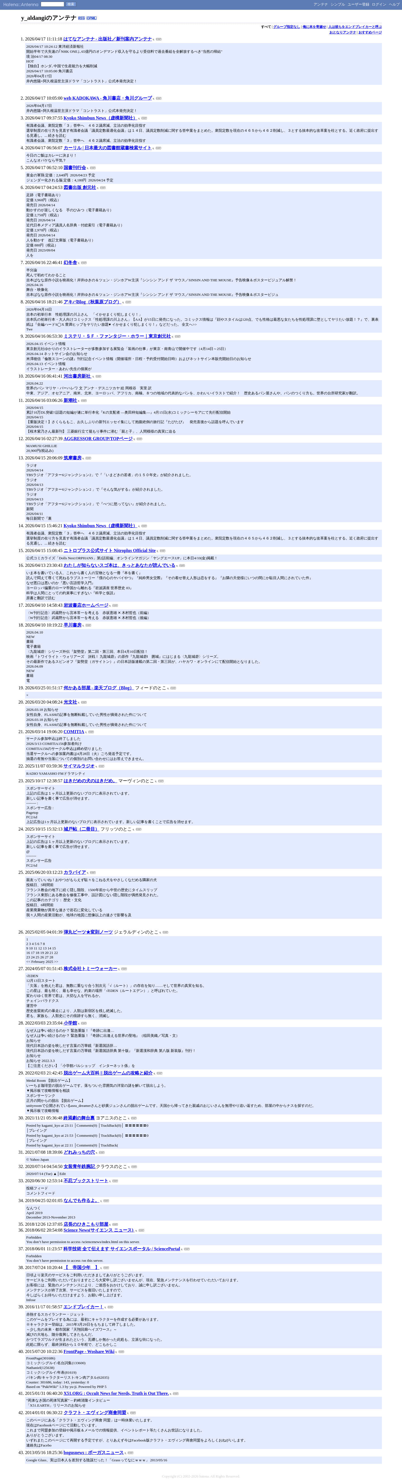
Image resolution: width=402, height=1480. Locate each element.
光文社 (70, 702)
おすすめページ (370, 32)
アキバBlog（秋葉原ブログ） (92, 301)
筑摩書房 (73, 457)
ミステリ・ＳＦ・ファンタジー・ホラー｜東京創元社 (117, 336)
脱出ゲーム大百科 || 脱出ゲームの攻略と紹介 (108, 1073)
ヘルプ (394, 4)
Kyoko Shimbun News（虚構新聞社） (100, 118)
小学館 (70, 1023)
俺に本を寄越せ (314, 27)
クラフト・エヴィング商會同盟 (95, 1412)
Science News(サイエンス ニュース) (99, 1230)
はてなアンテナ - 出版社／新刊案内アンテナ (107, 39)
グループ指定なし (286, 27)
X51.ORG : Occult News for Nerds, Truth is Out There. (116, 1393)
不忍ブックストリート (86, 1180)
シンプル (338, 4)
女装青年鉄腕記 (80, 1166)
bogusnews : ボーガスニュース (94, 1452)
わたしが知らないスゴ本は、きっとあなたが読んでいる (119, 565)
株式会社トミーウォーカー (90, 968)
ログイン (379, 4)
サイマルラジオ (79, 766)
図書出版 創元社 (80, 187)
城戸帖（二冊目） (81, 829)
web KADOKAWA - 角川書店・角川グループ (108, 98)
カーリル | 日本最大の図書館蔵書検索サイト (108, 147)
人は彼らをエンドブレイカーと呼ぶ (355, 27)
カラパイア (75, 872)
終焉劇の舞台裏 (79, 1118)
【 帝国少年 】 (81, 1267)
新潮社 (70, 400)
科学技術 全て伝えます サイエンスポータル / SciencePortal (121, 1248)
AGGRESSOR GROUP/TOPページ (98, 438)
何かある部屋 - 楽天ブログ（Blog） (99, 687)
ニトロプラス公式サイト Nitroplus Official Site (110, 550)
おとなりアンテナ (342, 32)
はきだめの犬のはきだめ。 (90, 780)
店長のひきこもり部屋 (86, 1224)
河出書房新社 (78, 376)
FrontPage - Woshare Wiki (89, 1351)
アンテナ (321, 4)
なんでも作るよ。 (81, 1200)
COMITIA (74, 731)
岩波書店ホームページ (86, 605)
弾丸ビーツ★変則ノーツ (88, 932)
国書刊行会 (75, 167)
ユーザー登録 (358, 4)
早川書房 (73, 625)
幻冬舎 (70, 262)
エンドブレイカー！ (83, 1306)
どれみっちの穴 (79, 1152)
